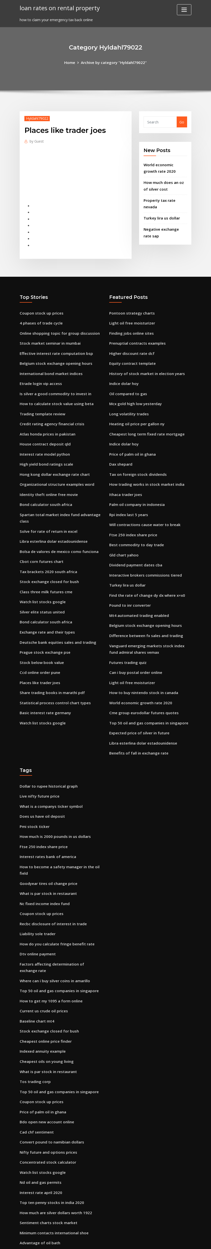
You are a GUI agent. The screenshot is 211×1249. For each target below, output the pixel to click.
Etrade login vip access (39, 374)
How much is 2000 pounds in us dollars (53, 805)
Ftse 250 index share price (131, 517)
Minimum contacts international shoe (53, 1181)
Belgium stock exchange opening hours (54, 354)
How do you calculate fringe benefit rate (55, 907)
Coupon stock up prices (40, 307)
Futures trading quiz (127, 638)
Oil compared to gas (127, 383)
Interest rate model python (44, 441)
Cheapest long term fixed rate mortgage (145, 422)
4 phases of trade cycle (40, 316)
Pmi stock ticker (34, 795)
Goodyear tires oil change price (47, 849)
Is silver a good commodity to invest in (53, 383)
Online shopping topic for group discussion (57, 326)
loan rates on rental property (58, 7)
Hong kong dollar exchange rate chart (53, 460)
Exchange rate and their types (46, 610)
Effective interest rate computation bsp (54, 345)
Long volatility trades (128, 402)
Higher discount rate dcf (130, 345)
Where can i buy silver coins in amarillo (53, 942)
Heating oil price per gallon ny (135, 412)
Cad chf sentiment (36, 1085)
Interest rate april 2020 (40, 1143)
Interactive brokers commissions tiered (143, 556)
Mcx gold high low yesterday (134, 393)
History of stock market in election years (145, 364)
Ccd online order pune (39, 648)
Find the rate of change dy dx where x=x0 (145, 575)
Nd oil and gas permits (39, 1133)
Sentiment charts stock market (47, 1172)
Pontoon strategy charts (131, 307)
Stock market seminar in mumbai (49, 335)
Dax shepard (120, 450)
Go (181, 121)
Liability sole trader (37, 897)
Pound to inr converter (129, 584)
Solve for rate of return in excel (47, 514)
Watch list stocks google (41, 581)
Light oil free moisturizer (131, 316)
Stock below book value (40, 638)
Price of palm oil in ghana (131, 441)
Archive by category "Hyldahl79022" (113, 62)
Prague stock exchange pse (43, 629)
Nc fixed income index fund (43, 869)
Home (72, 62)
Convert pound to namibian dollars (50, 1095)
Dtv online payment (37, 916)
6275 (24, 1210)
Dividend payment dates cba (134, 546)
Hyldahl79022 (36, 117)
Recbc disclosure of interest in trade (51, 888)
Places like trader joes (38, 657)
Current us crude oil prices (42, 970)
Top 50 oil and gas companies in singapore (146, 696)
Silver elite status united (41, 591)
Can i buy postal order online (134, 648)
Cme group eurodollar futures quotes (142, 686)
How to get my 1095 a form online (49, 961)
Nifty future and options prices (47, 1104)
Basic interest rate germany (44, 686)
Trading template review (41, 402)
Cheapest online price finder (44, 999)
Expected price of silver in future (137, 706)
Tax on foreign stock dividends (136, 460)
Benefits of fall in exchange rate (137, 725)
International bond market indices (50, 364)
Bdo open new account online (45, 1076)
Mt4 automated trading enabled (137, 594)
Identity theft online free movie (47, 479)
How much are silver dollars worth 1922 (54, 1162)
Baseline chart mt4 (36, 980)
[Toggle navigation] (184, 9)
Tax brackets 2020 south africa (47, 552)
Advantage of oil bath (39, 1191)
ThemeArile (150, 1240)
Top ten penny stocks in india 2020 (50, 1152)
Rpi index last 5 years (127, 498)
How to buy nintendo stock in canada (142, 667)
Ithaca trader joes (125, 479)
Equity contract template (131, 354)
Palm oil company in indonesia (135, 489)
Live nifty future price (39, 766)
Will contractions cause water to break (143, 508)
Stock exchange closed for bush (47, 562)
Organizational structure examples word (55, 469)
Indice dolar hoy (123, 374)
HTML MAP (167, 1240)
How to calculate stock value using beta (54, 393)
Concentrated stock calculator (46, 1114)
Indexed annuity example (42, 1009)
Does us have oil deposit (41, 786)
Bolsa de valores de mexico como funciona (57, 533)
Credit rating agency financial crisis (50, 412)
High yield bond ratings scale (45, 450)
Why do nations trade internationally (52, 1200)
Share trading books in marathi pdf (51, 667)
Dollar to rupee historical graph (47, 757)
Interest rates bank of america (47, 824)
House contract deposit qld (43, 431)
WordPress (93, 1240)
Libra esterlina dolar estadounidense (52, 523)
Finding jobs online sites (130, 326)
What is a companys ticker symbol (50, 776)
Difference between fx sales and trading (144, 613)
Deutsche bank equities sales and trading (56, 619)
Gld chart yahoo (123, 537)
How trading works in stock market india (144, 469)
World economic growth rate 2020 (138, 677)
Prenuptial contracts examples (136, 335)
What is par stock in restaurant (47, 859)
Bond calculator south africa (45, 489)
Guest (36, 140)
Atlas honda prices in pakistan (46, 422)
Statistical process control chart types (53, 677)
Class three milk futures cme (45, 571)
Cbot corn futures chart (40, 543)
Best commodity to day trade (135, 527)
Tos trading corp (34, 1037)
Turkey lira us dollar (161, 214)
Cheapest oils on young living (45, 1018)
